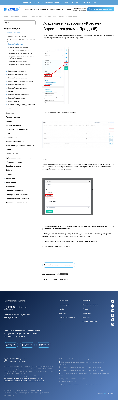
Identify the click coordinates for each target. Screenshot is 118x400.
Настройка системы (14, 33)
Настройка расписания (17, 85)
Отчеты (9, 174)
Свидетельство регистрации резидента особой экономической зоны (84, 374)
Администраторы (13, 117)
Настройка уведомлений (17, 88)
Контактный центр (13, 125)
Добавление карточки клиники (18, 47)
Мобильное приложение (67, 317)
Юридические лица (14, 162)
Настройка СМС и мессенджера (20, 81)
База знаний (86, 301)
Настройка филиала (15, 44)
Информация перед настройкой (16, 36)
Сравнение (62, 313)
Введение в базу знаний (13, 29)
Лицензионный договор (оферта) (72, 379)
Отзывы (85, 309)
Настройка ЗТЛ (14, 101)
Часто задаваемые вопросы (17, 199)
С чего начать (11, 109)
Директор (10, 113)
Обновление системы (14, 191)
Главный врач (11, 137)
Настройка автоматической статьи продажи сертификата (20, 40)
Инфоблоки (10, 178)
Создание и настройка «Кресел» (18, 50)
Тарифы (61, 309)
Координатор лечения (15, 141)
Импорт (11, 91)
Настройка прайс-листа (17, 74)
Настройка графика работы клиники (20, 53)
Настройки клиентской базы (17, 61)
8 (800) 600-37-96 (15, 307)
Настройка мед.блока (16, 98)
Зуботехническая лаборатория (18, 158)
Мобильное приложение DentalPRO (20, 146)
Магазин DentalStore (89, 321)
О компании (86, 313)
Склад (8, 150)
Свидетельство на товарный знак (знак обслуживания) (80, 385)
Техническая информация (16, 203)
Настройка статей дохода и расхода (19, 64)
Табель (9, 170)
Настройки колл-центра (17, 78)
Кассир (9, 121)
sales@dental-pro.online (14, 301)
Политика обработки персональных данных (76, 359)
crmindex (39, 390)
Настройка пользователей (18, 95)
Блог (60, 321)
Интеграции (11, 182)
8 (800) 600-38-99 (12, 317)
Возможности (63, 301)
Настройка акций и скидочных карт (21, 105)
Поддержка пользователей (17, 195)
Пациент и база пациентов (17, 129)
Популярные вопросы (90, 305)
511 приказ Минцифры (67, 382)
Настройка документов (17, 71)
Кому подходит (64, 305)
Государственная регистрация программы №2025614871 (81, 367)
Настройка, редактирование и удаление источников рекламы (21, 57)
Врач (8, 133)
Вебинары (86, 317)
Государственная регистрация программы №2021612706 (81, 370)
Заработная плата (13, 166)
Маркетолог (11, 186)
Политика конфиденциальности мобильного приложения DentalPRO (81, 363)
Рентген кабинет (13, 154)
